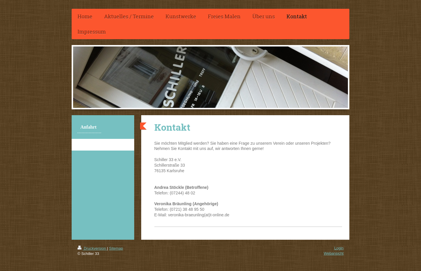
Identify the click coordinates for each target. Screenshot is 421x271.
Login (339, 248)
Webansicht (334, 253)
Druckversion (92, 248)
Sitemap (116, 248)
